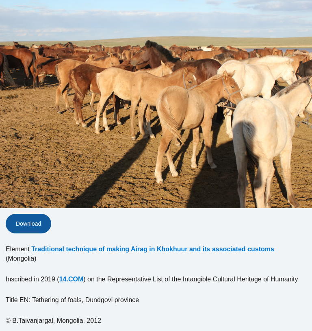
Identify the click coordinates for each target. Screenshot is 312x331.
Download (28, 223)
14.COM (71, 279)
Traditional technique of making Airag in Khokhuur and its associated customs (152, 249)
